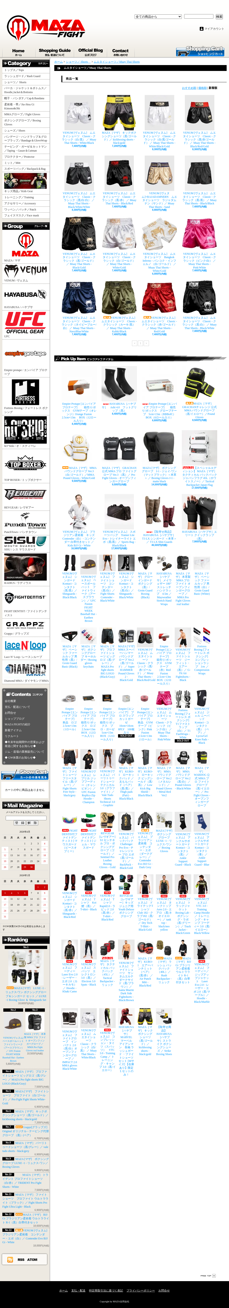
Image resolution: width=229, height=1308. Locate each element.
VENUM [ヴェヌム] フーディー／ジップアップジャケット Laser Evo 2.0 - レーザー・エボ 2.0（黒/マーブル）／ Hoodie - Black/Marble (202, 971)
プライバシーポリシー (141, 1290)
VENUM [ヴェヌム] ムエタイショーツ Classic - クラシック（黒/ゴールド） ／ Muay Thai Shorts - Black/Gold (79, 242)
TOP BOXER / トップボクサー (25, 466)
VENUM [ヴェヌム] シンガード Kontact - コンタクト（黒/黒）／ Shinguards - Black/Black (69, 577)
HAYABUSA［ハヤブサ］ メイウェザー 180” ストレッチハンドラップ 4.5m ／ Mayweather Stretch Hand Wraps (164, 580)
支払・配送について (55, 51)
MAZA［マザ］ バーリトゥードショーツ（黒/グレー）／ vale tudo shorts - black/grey (25, 1147)
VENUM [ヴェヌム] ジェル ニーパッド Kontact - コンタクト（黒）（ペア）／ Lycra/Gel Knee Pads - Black (202, 717)
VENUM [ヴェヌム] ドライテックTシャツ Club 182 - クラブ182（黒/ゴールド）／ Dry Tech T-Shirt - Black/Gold (145, 902)
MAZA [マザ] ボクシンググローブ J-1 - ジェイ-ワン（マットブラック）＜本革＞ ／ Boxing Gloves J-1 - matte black (159, 456)
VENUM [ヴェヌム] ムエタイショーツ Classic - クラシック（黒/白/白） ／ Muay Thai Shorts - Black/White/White (79, 182)
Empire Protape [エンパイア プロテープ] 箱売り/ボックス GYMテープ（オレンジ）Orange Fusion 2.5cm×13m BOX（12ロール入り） (79, 394)
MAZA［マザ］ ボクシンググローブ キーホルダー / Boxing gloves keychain (88, 647)
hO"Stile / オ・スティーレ (25, 432)
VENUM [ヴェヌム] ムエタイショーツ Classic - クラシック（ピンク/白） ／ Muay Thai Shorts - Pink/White (199, 242)
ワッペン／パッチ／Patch (20, 209)
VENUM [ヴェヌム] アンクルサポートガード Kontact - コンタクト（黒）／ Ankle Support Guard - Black (183, 839)
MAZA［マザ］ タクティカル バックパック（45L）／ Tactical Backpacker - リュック (107, 963)
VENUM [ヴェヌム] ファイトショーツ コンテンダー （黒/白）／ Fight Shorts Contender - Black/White (107, 578)
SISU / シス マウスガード (25, 543)
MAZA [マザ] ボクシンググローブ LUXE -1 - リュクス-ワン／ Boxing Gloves (25, 1163)
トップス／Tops (15, 70)
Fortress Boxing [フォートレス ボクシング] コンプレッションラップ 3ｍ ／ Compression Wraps (202, 651)
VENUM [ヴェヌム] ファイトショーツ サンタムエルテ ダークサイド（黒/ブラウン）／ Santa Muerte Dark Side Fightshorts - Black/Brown (126, 971)
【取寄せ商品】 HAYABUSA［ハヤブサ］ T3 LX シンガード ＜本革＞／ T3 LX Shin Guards (159, 519)
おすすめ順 (189, 88)
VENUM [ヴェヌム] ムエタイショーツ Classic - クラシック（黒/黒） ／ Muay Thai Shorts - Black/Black (199, 180)
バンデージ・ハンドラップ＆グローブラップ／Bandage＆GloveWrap (27, 138)
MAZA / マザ (25, 246)
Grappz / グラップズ (25, 627)
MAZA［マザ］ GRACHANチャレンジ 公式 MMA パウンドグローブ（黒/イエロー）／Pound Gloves (199, 392)
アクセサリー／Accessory (20, 203)
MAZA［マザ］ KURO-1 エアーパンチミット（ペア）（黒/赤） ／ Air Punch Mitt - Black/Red (145, 963)
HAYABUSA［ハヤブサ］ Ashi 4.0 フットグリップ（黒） (119, 389)
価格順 (202, 88)
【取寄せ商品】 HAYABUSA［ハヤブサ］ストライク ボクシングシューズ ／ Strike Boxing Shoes (164, 1032)
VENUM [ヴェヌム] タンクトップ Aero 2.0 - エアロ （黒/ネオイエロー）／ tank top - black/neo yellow (164, 902)
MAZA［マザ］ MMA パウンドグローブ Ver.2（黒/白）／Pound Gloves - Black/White (183, 769)
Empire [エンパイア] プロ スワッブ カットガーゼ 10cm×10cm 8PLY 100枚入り (126, 712)
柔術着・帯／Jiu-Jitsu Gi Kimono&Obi (19, 106)
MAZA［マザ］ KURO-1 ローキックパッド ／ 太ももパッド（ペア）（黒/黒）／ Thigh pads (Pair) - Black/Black (126, 774)
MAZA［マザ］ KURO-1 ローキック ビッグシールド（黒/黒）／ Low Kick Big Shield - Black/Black (145, 773)
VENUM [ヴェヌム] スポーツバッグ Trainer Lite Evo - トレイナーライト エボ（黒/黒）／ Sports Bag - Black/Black (119, 520)
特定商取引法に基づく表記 (106, 1290)
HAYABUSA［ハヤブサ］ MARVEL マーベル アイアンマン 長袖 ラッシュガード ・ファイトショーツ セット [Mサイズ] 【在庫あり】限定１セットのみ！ (126, 1042)
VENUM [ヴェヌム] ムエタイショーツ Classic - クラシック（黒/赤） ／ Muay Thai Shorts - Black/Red (119, 180)
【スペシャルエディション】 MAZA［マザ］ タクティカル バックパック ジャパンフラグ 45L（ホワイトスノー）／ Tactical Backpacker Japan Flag (199, 458)
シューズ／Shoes (14, 130)
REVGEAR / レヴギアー (25, 496)
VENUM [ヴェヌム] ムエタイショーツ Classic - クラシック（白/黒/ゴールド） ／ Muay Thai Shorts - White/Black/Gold (159, 121)
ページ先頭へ (208, 1276)
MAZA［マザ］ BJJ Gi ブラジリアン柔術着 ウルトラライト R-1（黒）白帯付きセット (25, 1218)
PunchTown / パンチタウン (25, 523)
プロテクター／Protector (20, 156)
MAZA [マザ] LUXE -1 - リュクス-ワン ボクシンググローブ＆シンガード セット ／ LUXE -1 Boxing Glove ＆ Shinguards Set (26, 976)
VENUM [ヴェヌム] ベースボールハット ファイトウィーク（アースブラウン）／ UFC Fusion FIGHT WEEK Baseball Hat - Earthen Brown (14, 1037)
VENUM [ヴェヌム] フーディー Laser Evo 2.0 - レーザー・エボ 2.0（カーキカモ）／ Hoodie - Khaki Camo (69, 966)
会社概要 (10, 701)
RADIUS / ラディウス (25, 569)
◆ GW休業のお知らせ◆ (20, 757)
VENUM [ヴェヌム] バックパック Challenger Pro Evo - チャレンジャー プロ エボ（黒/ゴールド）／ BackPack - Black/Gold (126, 841)
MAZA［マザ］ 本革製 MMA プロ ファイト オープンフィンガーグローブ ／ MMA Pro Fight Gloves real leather (183, 580)
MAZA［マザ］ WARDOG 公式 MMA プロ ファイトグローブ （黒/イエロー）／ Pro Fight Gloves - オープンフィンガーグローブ (202, 778)
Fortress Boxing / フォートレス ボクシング (26, 396)
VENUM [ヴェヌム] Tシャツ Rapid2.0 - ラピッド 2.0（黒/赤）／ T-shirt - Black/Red (107, 897)
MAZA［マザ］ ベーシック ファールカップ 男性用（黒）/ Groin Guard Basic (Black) (69, 647)
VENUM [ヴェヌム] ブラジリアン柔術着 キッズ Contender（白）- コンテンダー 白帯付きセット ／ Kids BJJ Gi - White (79, 520)
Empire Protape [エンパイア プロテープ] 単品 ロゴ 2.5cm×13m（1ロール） (69, 710)
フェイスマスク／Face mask (21, 215)
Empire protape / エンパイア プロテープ (25, 358)
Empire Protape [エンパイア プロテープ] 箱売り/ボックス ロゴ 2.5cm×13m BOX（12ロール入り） (88, 714)
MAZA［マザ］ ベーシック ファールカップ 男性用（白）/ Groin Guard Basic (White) (202, 575)
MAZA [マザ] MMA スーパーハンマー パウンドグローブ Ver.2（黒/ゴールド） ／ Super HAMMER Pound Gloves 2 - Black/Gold (126, 654)
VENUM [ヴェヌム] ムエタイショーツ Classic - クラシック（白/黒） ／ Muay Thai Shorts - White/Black (79, 119)
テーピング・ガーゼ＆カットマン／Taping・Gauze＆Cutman (25, 148)
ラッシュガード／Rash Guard (23, 76)
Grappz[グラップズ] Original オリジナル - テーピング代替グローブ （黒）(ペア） (25, 1131)
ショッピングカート (200, 50)
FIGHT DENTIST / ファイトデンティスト (25, 602)
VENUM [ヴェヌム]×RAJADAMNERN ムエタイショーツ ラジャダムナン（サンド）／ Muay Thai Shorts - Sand (159, 182)
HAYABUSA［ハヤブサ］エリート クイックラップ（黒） (199, 517)
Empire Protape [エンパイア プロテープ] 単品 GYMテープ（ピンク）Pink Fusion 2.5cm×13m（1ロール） (145, 715)
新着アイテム (13, 730)
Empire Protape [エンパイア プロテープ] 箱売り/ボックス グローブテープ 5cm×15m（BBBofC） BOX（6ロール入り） (159, 392)
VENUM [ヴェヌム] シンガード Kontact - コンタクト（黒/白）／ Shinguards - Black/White (126, 577)
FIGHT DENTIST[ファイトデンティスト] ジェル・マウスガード (88, 830)
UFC (25, 324)
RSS (21, 1259)
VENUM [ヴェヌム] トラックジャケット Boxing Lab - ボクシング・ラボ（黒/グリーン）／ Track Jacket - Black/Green (183, 904)
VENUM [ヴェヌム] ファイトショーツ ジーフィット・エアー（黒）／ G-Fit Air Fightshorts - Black (183, 654)
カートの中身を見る (24, 774)
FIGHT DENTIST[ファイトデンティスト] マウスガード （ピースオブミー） (69, 832)
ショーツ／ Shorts (16, 82)
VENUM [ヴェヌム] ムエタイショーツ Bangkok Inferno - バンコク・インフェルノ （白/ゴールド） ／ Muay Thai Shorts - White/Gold (159, 244)
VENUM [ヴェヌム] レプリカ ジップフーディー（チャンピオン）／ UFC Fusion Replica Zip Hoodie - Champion (88, 776)
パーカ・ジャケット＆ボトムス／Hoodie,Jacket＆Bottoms (25, 90)
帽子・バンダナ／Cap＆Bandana (25, 98)
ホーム (19, 51)
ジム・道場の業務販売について (24, 751)
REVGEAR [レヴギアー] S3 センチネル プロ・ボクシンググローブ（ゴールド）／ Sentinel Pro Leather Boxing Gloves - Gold (107, 840)
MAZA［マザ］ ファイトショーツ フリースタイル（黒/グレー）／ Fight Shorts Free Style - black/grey (69, 773)
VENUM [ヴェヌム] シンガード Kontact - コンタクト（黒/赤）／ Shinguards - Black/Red (69, 896)
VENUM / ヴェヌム (25, 273)
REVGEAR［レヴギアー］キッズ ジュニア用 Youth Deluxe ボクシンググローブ (126, 896)
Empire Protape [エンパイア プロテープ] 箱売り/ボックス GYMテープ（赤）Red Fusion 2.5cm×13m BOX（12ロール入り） (164, 656)
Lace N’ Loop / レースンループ (25, 648)
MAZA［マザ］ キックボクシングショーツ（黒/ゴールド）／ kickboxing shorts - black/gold (25, 1115)
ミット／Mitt (12, 163)
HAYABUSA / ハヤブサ (25, 297)
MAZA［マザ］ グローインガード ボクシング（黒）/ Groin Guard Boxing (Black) (145, 577)
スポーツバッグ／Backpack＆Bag (26, 168)
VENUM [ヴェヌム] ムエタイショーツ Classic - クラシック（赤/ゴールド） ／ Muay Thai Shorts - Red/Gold (159, 306)
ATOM (32, 1259)
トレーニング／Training (19, 197)
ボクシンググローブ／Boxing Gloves (22, 122)
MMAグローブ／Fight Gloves (22, 114)
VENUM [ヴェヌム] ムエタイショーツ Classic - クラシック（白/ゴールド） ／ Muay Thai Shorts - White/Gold (119, 242)
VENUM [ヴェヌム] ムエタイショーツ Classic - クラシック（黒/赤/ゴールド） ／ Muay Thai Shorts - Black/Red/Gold (199, 121)
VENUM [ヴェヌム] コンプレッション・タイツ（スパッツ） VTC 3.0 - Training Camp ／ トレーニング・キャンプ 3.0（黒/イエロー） (107, 1040)
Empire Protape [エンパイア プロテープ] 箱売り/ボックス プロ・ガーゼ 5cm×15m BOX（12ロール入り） (107, 715)
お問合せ (121, 51)
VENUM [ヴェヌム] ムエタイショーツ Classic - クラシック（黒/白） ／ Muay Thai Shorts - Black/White (199, 305)
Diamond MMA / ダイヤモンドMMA (26, 671)
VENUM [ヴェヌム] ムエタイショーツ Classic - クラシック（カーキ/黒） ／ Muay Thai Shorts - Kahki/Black (119, 306)
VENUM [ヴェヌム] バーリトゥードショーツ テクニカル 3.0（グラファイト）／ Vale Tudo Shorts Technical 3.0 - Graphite (107, 778)
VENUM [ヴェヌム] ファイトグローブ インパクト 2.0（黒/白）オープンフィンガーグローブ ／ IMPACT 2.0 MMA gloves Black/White (69, 1039)
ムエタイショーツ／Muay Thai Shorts (117, 61)
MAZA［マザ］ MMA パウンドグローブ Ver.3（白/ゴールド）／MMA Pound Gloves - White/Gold (79, 455)
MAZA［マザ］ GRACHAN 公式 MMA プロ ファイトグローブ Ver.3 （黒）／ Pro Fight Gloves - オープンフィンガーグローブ (119, 456)
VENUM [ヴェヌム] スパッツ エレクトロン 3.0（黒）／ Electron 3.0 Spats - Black (88, 963)
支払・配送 (78, 1290)
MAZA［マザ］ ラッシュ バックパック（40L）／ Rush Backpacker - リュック (164, 962)
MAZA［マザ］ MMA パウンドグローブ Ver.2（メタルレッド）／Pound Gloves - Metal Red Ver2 (164, 773)
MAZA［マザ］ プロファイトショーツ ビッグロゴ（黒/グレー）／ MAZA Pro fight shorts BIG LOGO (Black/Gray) (107, 653)
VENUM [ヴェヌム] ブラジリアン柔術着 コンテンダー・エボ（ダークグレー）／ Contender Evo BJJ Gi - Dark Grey (145, 840)
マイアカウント (214, 28)
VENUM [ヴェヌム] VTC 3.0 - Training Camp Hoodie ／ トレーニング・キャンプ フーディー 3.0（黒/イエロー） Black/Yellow (202, 904)
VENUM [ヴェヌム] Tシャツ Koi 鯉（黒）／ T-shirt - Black (88, 892)
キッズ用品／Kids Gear (25, 183)
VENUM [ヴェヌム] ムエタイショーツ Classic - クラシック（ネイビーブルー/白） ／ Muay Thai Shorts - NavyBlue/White (79, 306)
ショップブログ (90, 51)
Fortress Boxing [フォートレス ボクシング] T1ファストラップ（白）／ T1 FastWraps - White (183, 714)
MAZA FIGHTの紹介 (17, 724)
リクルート (12, 736)
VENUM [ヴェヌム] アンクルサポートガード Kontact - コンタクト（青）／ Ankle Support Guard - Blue (202, 839)
